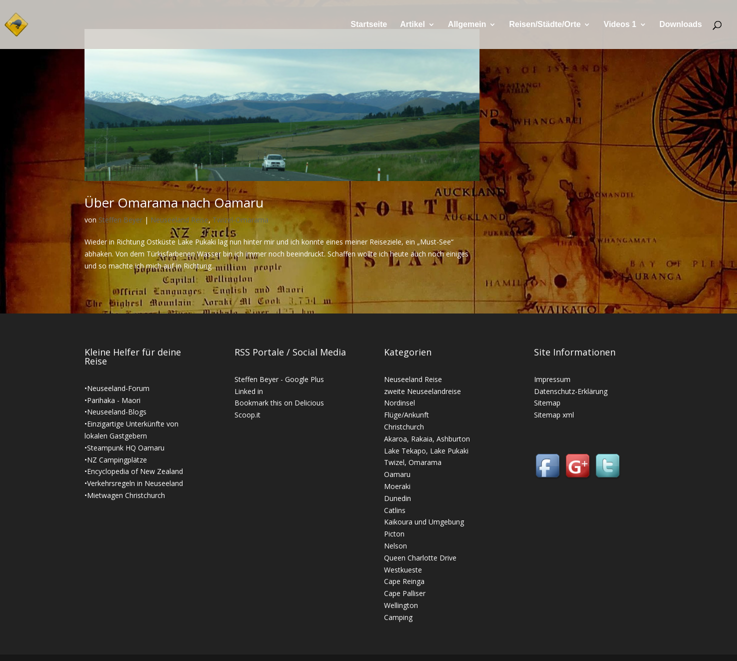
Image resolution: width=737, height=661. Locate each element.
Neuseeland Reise (179, 219)
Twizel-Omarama (240, 219)
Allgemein (467, 24)
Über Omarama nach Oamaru (174, 203)
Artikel (412, 24)
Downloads (681, 24)
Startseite (368, 24)
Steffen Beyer (120, 219)
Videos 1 (620, 24)
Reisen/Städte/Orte (544, 24)
